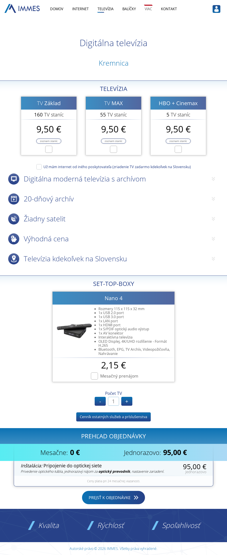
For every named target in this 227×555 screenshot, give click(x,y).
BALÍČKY (129, 8)
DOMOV (56, 8)
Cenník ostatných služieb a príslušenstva (113, 416)
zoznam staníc (49, 141)
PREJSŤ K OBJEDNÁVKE (110, 497)
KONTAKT (169, 8)
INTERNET (80, 8)
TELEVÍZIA (106, 8)
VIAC (148, 8)
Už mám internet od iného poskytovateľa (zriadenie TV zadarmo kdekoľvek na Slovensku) (117, 166)
